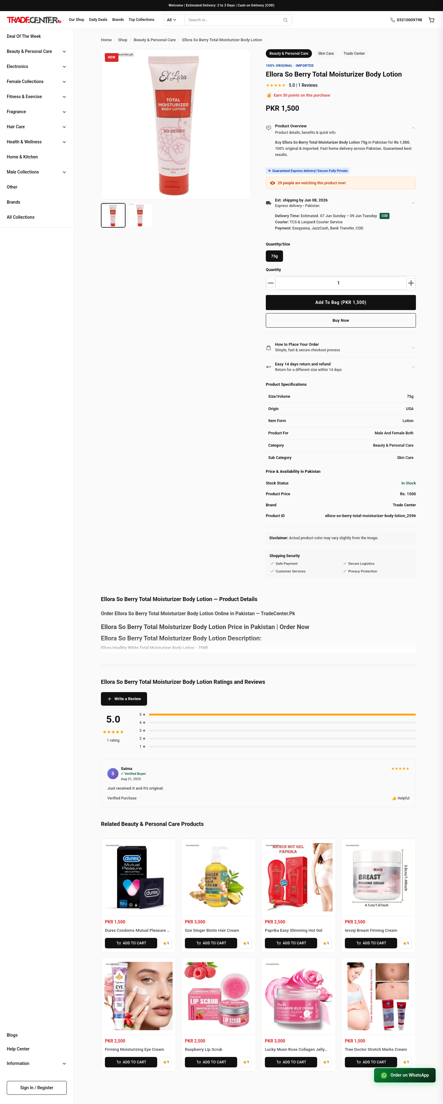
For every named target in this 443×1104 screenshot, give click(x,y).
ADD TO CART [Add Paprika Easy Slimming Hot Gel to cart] (291, 942)
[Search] (285, 20)
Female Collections (25, 81)
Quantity (273, 269)
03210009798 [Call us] (406, 20)
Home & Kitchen (22, 156)
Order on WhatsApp (403, 1074)
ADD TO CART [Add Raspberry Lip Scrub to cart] (211, 1061)
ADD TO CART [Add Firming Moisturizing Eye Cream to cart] (131, 1061)
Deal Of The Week (24, 36)
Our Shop (76, 20)
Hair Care (16, 126)
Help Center (18, 1048)
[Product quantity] (341, 283)
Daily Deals (98, 20)
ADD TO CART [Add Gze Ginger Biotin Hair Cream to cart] (211, 942)
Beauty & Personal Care (29, 51)
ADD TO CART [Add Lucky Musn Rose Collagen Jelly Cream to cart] (291, 1061)
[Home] (34, 20)
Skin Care (326, 53)
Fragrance (16, 111)
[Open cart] (431, 20)
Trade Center (354, 53)
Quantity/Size (278, 244)
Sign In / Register (37, 1087)
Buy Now (341, 320)
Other (12, 187)
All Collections (20, 217)
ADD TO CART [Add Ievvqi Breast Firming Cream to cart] (371, 942)
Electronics (17, 66)
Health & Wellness (24, 141)
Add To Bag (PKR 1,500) (340, 302)
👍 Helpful (400, 798)
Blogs (12, 1035)
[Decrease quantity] (271, 283)
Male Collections (23, 171)
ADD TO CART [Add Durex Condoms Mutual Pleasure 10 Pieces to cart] (131, 942)
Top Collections (141, 20)
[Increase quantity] (411, 283)
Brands (118, 20)
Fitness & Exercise (24, 96)
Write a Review (124, 698)
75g (274, 256)
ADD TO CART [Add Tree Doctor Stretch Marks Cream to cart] (371, 1061)
